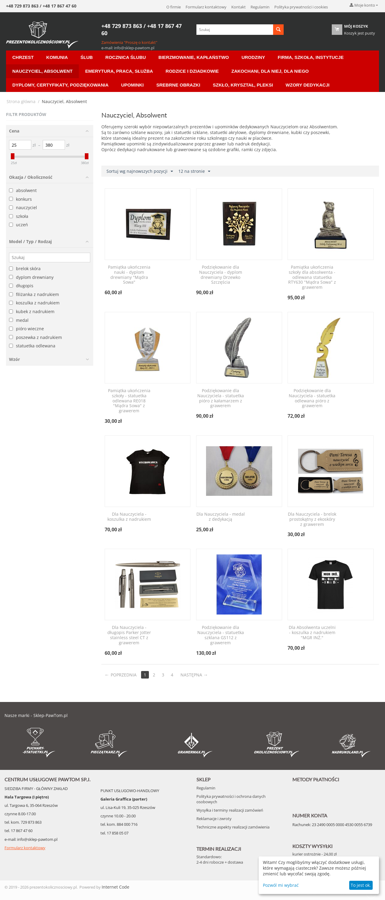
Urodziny (253, 57)
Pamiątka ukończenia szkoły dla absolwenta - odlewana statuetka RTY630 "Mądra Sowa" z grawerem (312, 277)
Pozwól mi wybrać (281, 885)
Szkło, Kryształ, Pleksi (243, 84)
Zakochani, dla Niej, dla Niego (270, 71)
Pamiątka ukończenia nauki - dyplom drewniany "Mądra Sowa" (129, 275)
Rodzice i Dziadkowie (192, 71)
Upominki (132, 84)
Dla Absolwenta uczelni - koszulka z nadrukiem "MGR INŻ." (312, 632)
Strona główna (21, 101)
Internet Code (115, 887)
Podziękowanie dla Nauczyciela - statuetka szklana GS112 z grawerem (220, 635)
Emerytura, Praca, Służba (119, 71)
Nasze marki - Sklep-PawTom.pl (36, 715)
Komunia (57, 57)
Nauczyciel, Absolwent (42, 71)
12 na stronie (194, 171)
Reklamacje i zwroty (214, 818)
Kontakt (238, 7)
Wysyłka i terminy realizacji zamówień (229, 810)
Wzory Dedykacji (308, 84)
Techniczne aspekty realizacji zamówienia (233, 827)
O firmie (173, 7)
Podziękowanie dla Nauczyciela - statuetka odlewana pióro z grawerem (312, 398)
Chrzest (23, 57)
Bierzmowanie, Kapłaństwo (194, 57)
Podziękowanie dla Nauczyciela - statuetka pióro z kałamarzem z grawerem (220, 398)
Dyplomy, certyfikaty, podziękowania (60, 84)
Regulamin (260, 7)
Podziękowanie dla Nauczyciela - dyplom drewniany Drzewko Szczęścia (220, 275)
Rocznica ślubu (125, 57)
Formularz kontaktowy (206, 7)
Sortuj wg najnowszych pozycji (139, 171)
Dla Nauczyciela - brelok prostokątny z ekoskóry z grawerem (312, 519)
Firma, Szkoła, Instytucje (310, 57)
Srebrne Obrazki (178, 84)
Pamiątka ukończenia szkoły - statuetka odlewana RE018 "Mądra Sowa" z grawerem (129, 400)
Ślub (87, 57)
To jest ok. (361, 885)
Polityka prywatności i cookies (301, 7)
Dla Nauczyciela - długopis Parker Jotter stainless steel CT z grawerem (129, 635)
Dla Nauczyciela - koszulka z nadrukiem (129, 517)
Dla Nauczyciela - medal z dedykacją (220, 517)
